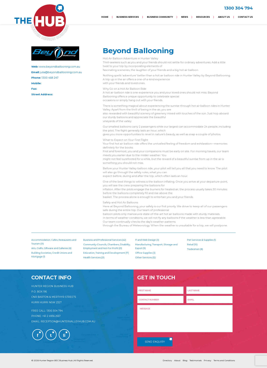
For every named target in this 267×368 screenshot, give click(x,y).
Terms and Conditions (224, 360)
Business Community (160, 17)
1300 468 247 (50, 77)
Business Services (127, 17)
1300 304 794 (238, 8)
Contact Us (245, 17)
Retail (190, 244)
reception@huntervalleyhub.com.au (68, 321)
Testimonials (196, 360)
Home (104, 17)
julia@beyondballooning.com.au (61, 72)
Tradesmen (193, 249)
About (177, 360)
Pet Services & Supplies (200, 239)
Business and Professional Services (102, 239)
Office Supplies (143, 252)
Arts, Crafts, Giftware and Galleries (49, 248)
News (184, 17)
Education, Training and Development (104, 252)
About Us (224, 17)
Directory (167, 360)
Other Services (143, 257)
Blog (185, 360)
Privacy (207, 360)
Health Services (92, 257)
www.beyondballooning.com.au (59, 66)
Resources (203, 17)
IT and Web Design (145, 239)
